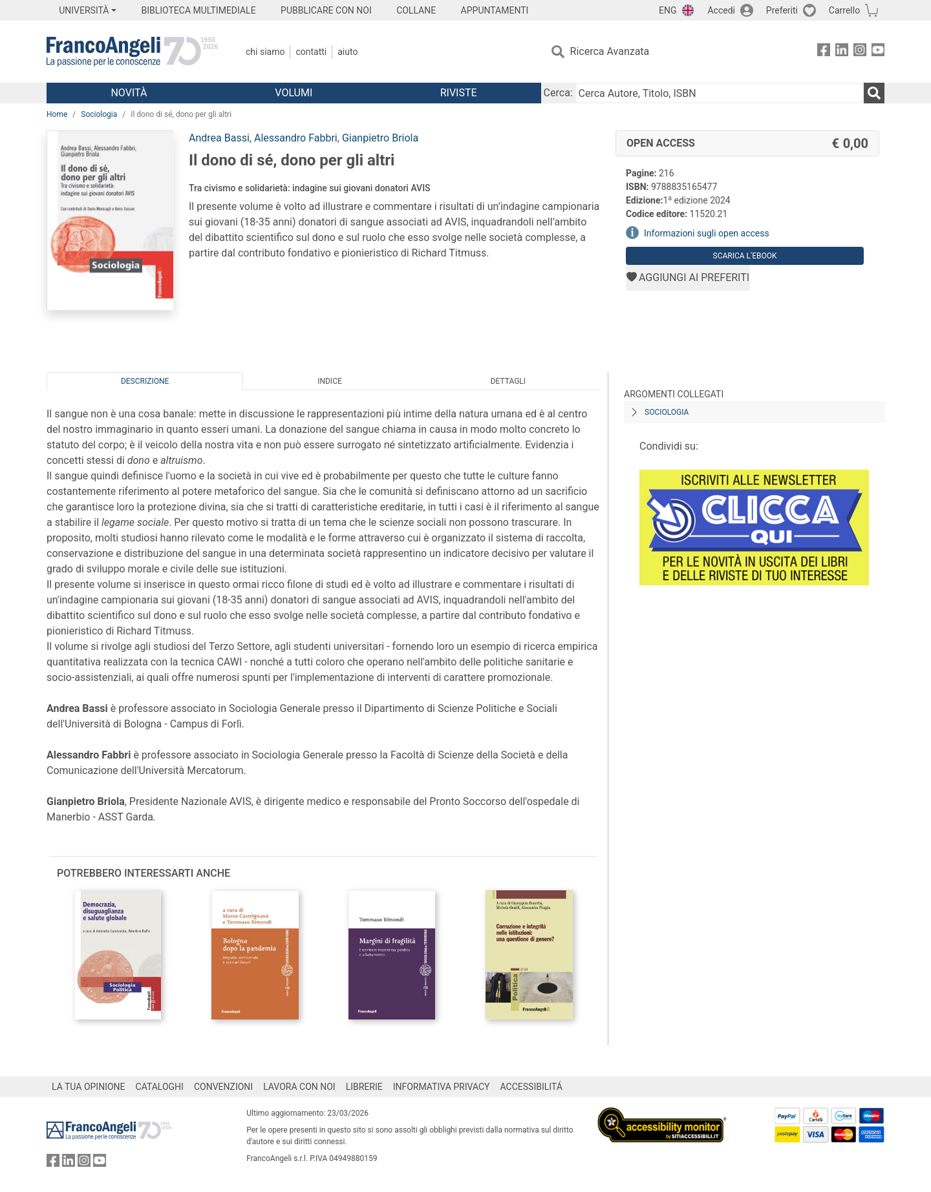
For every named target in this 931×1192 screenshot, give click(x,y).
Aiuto (347, 52)
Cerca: (558, 93)
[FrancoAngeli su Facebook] (823, 52)
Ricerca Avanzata (610, 51)
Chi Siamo (265, 52)
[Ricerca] (874, 93)
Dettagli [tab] (508, 381)
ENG (667, 10)
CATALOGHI (160, 1087)
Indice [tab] (329, 381)
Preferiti (782, 10)
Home (57, 114)
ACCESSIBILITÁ (531, 1087)
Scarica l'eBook (745, 255)
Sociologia (99, 114)
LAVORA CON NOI (299, 1087)
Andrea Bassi (219, 138)
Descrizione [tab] (145, 381)
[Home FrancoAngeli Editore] (132, 51)
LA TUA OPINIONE (88, 1087)
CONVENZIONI (223, 1087)
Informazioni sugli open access (706, 233)
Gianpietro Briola (380, 138)
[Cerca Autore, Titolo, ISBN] (719, 93)
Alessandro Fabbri (295, 138)
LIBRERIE (364, 1087)
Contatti (310, 52)
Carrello (844, 10)
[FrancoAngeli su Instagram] (859, 52)
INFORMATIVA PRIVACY (441, 1087)
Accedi (721, 10)
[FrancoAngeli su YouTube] (878, 52)
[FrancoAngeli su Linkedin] (841, 52)
